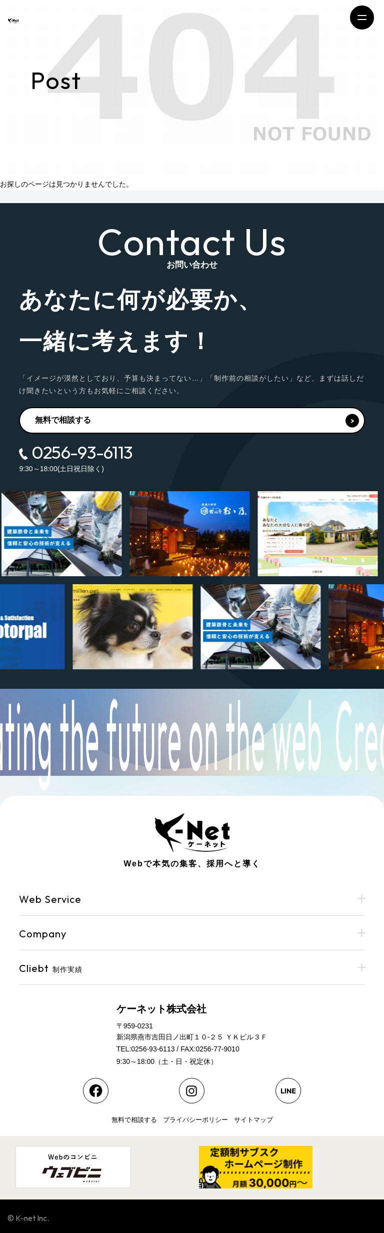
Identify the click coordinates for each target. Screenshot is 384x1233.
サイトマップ (253, 1119)
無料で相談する (196, 421)
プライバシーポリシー (195, 1119)
